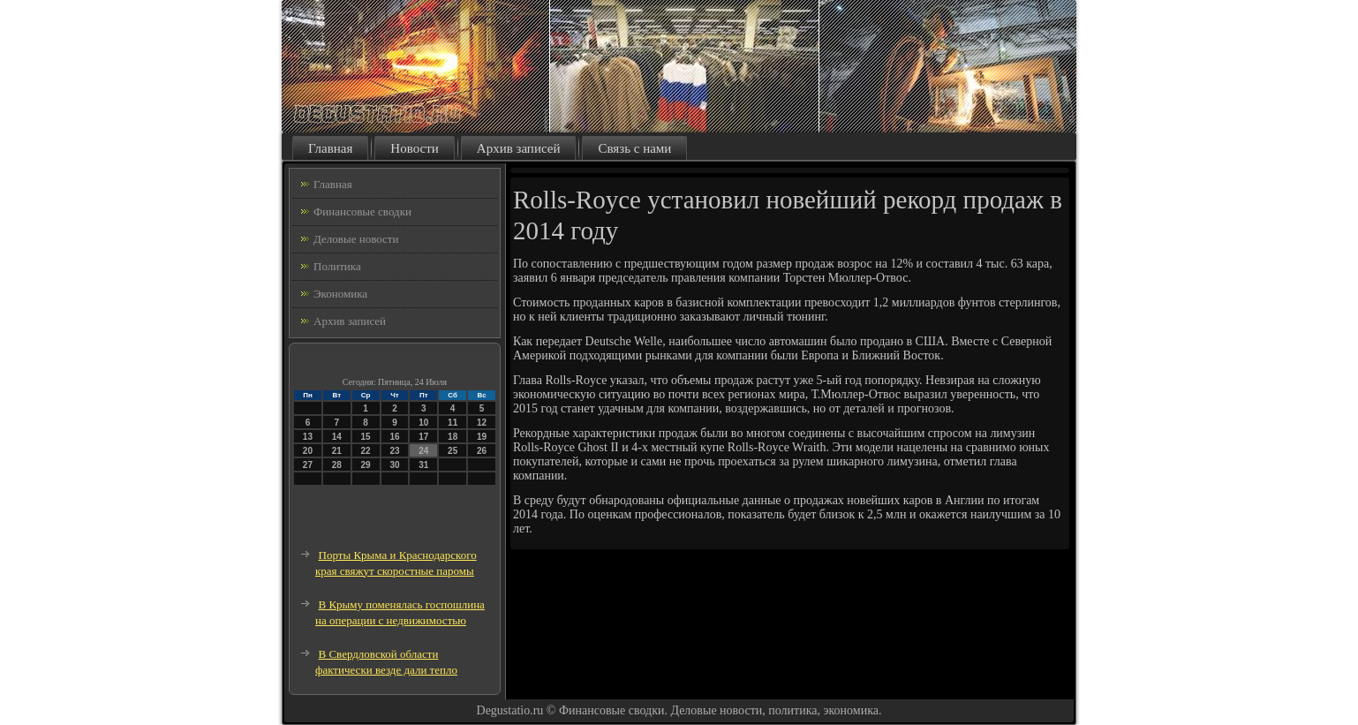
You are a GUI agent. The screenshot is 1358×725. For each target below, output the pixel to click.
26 (482, 451)
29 (366, 465)
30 (394, 465)
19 (482, 437)
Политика (337, 266)
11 (452, 422)
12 (482, 422)
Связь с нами (634, 148)
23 (394, 451)
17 (423, 437)
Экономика (340, 293)
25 (452, 451)
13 (308, 437)
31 (423, 465)
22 (366, 451)
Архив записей (519, 148)
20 (308, 451)
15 (366, 437)
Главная (330, 148)
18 (452, 437)
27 (308, 465)
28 (337, 465)
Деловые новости (355, 238)
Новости (414, 148)
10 (423, 422)
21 (337, 451)
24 (423, 451)
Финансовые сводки (362, 211)
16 (394, 437)
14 (337, 437)
